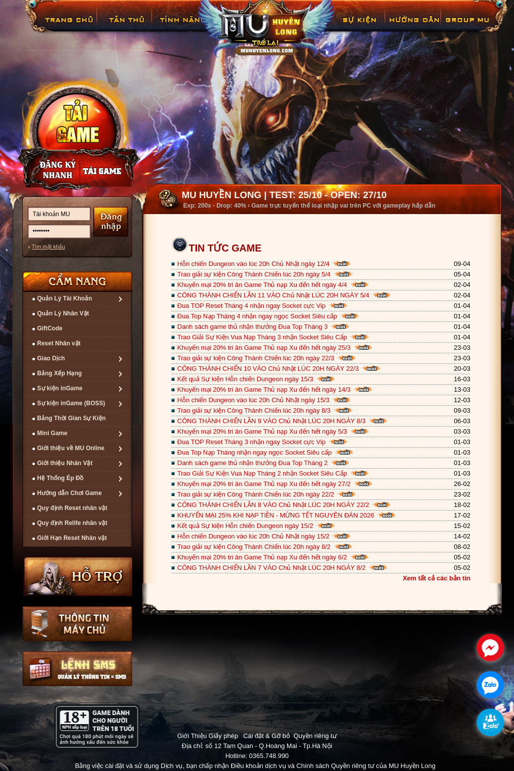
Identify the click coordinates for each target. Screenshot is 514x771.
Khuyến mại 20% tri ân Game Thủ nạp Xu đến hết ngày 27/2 (264, 484)
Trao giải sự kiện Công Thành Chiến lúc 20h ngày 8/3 (254, 410)
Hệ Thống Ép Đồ (60, 478)
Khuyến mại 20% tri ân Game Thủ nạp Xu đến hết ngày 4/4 (262, 284)
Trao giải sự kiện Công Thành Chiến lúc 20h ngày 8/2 (254, 546)
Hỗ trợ (78, 576)
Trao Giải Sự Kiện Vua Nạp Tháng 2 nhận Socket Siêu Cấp (262, 473)
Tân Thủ (125, 27)
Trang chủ (67, 27)
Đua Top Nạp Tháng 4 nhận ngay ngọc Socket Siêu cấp (257, 316)
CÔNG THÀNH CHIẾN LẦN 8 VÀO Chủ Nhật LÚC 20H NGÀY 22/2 (273, 505)
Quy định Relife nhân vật (72, 522)
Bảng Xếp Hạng (59, 373)
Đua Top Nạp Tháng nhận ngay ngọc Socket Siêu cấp (254, 452)
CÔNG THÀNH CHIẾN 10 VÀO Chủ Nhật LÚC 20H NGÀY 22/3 (268, 368)
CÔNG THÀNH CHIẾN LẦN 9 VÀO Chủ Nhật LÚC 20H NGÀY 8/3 (271, 421)
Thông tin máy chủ (77, 623)
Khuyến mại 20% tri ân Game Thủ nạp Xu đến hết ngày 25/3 (264, 347)
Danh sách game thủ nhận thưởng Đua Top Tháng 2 (252, 463)
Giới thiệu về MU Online (71, 448)
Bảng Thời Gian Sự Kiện (71, 418)
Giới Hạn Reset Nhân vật (72, 537)
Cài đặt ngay (77, 133)
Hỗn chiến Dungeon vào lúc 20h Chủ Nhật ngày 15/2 (253, 536)
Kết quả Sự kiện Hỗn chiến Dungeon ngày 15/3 (245, 379)
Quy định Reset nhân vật (72, 508)
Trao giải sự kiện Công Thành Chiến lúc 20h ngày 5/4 (254, 274)
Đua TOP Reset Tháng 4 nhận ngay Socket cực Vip (251, 305)
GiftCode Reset (353, 27)
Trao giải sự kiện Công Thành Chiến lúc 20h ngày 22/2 (256, 494)
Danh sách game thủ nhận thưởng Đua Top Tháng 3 (252, 326)
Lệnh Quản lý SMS (77, 668)
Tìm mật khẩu (48, 247)
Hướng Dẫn (414, 27)
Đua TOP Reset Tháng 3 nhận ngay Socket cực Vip (251, 442)
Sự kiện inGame (60, 388)
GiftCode (50, 328)
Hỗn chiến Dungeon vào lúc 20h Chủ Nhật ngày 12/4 (253, 263)
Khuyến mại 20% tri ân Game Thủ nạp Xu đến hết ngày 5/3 (262, 431)
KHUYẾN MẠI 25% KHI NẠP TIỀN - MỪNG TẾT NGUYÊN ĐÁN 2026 (275, 515)
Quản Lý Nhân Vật (63, 313)
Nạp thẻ (110, 170)
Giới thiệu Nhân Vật (65, 463)
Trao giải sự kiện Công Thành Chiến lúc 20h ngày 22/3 (256, 358)
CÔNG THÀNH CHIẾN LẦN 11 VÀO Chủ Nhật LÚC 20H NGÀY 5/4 (273, 295)
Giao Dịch (51, 358)
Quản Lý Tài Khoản (64, 298)
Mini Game (52, 433)
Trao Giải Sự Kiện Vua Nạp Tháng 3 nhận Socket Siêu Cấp (262, 337)
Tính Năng (181, 27)
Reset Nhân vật (59, 343)
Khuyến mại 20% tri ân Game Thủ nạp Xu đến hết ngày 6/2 (262, 557)
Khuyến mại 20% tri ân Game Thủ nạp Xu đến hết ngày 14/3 (264, 389)
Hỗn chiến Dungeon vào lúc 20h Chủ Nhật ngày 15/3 (253, 400)
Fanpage (469, 27)
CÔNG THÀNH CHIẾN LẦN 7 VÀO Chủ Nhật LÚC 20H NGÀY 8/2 (271, 567)
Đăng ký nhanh (48, 170)
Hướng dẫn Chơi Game (69, 493)
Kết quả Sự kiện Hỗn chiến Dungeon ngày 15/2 (245, 525)
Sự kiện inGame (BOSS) (71, 403)
